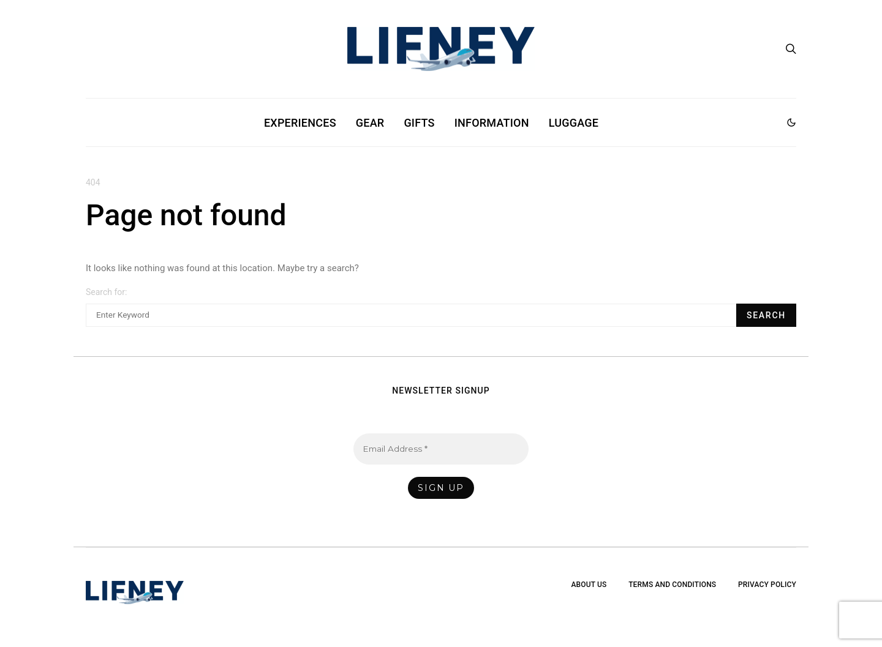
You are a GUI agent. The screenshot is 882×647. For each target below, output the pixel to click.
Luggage (573, 122)
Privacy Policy (767, 584)
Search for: (106, 292)
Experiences (300, 122)
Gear (370, 122)
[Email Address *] (441, 448)
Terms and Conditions (672, 584)
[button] (791, 122)
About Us (588, 584)
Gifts (419, 122)
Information (491, 122)
